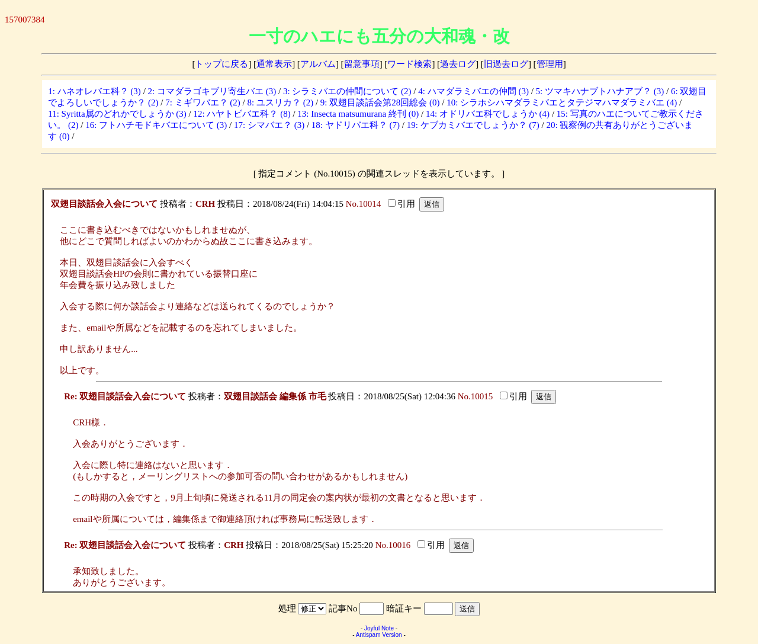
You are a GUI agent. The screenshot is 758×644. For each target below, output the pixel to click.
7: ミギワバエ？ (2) (202, 102)
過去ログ (458, 64)
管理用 (550, 64)
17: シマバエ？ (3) (269, 125)
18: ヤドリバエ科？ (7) (355, 125)
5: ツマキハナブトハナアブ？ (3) (600, 91)
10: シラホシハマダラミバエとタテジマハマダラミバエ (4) (562, 102)
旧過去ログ (506, 64)
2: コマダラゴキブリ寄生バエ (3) (212, 91)
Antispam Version (379, 635)
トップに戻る (221, 64)
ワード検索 (409, 64)
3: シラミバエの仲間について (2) (347, 91)
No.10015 (475, 396)
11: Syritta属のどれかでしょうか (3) (117, 113)
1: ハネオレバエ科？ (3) (94, 91)
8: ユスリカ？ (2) (280, 102)
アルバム (318, 64)
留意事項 (362, 64)
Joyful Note (379, 628)
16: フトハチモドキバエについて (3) (156, 125)
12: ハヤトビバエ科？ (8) (241, 113)
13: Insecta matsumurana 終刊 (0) (358, 113)
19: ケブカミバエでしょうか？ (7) (473, 125)
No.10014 (363, 204)
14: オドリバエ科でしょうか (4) (488, 113)
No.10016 (393, 545)
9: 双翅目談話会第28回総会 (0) (380, 102)
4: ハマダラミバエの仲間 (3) (473, 91)
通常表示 (274, 64)
